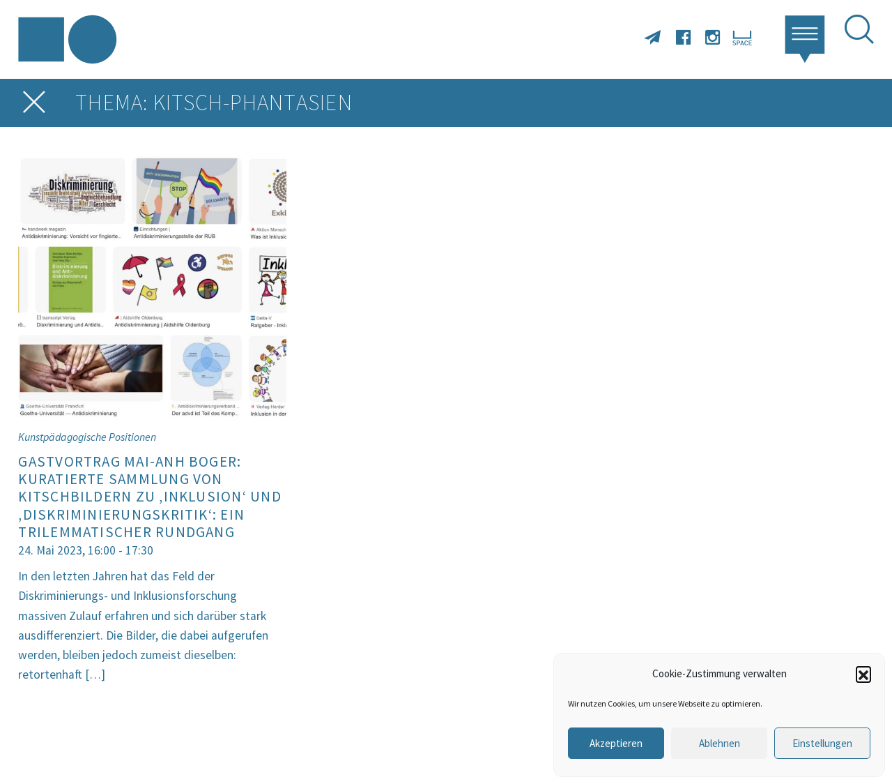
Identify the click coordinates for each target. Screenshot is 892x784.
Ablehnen (719, 743)
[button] (863, 674)
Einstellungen (822, 743)
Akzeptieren (616, 743)
